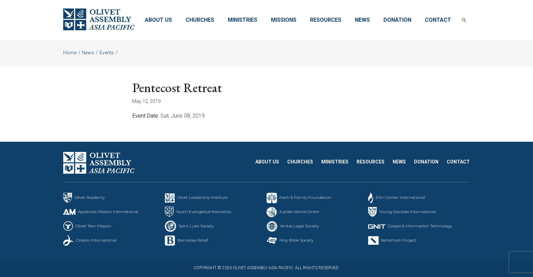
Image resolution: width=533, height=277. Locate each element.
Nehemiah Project (398, 240)
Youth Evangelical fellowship (203, 211)
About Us (158, 20)
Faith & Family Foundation (305, 197)
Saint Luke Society (196, 225)
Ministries (242, 20)
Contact (438, 20)
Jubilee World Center (299, 211)
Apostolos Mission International (108, 211)
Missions (283, 20)
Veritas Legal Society (299, 225)
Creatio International (96, 240)
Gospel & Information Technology (420, 225)
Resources (325, 20)
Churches (200, 20)
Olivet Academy (89, 197)
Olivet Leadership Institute (202, 197)
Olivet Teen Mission (93, 225)
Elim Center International (400, 197)
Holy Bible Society (296, 240)
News (362, 20)
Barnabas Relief (192, 240)
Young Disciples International (407, 211)
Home (69, 52)
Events (107, 52)
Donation (397, 20)
